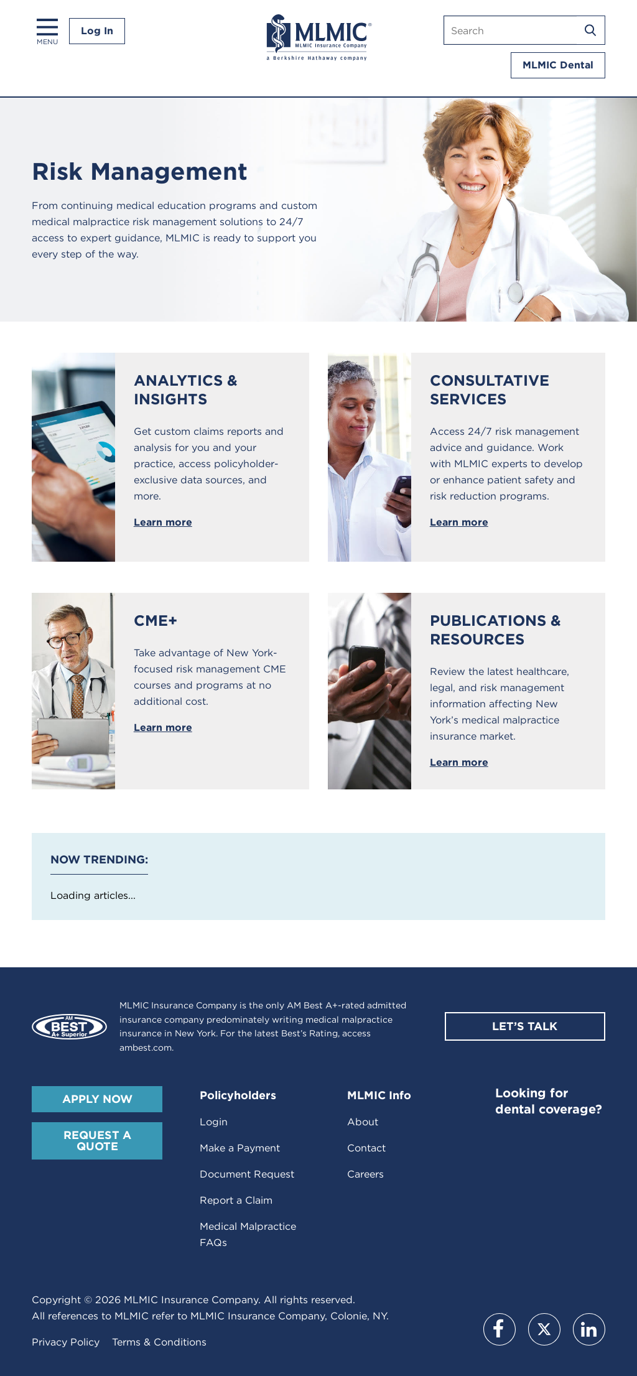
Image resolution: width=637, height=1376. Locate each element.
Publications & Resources (495, 629)
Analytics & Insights (186, 389)
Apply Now (97, 1098)
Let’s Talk (524, 1026)
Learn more (163, 522)
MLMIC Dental (558, 65)
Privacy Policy (66, 1342)
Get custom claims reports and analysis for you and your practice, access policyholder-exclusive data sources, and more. (209, 463)
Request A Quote (97, 1140)
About (362, 1122)
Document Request (247, 1174)
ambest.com (145, 1048)
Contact (366, 1148)
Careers (365, 1174)
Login (214, 1122)
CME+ (155, 620)
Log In (97, 31)
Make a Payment (240, 1148)
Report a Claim (236, 1200)
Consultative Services (489, 389)
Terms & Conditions (159, 1342)
